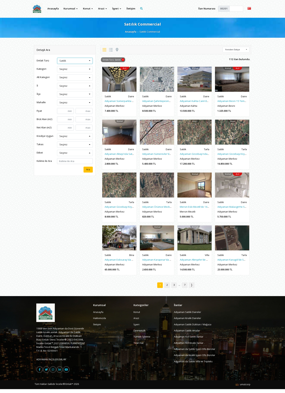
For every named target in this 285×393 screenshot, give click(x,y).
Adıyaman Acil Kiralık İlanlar (189, 346)
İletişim (131, 8)
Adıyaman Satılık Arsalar (187, 334)
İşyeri (137, 328)
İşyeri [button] (116, 8)
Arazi (136, 322)
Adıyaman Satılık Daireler (188, 315)
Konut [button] (88, 8)
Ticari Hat (139, 346)
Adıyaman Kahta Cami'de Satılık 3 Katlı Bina (204, 101)
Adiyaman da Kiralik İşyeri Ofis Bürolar (195, 358)
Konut (137, 315)
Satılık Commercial (142, 24)
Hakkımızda (99, 322)
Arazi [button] (102, 8)
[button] (249, 8)
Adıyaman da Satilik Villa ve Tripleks (194, 365)
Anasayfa (53, 8)
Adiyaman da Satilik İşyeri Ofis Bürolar (195, 352)
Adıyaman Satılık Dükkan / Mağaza (193, 328)
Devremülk (140, 334)
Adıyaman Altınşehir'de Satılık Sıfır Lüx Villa (204, 262)
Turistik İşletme (142, 340)
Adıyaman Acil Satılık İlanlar (189, 340)
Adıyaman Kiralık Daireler (188, 322)
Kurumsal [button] (71, 8)
